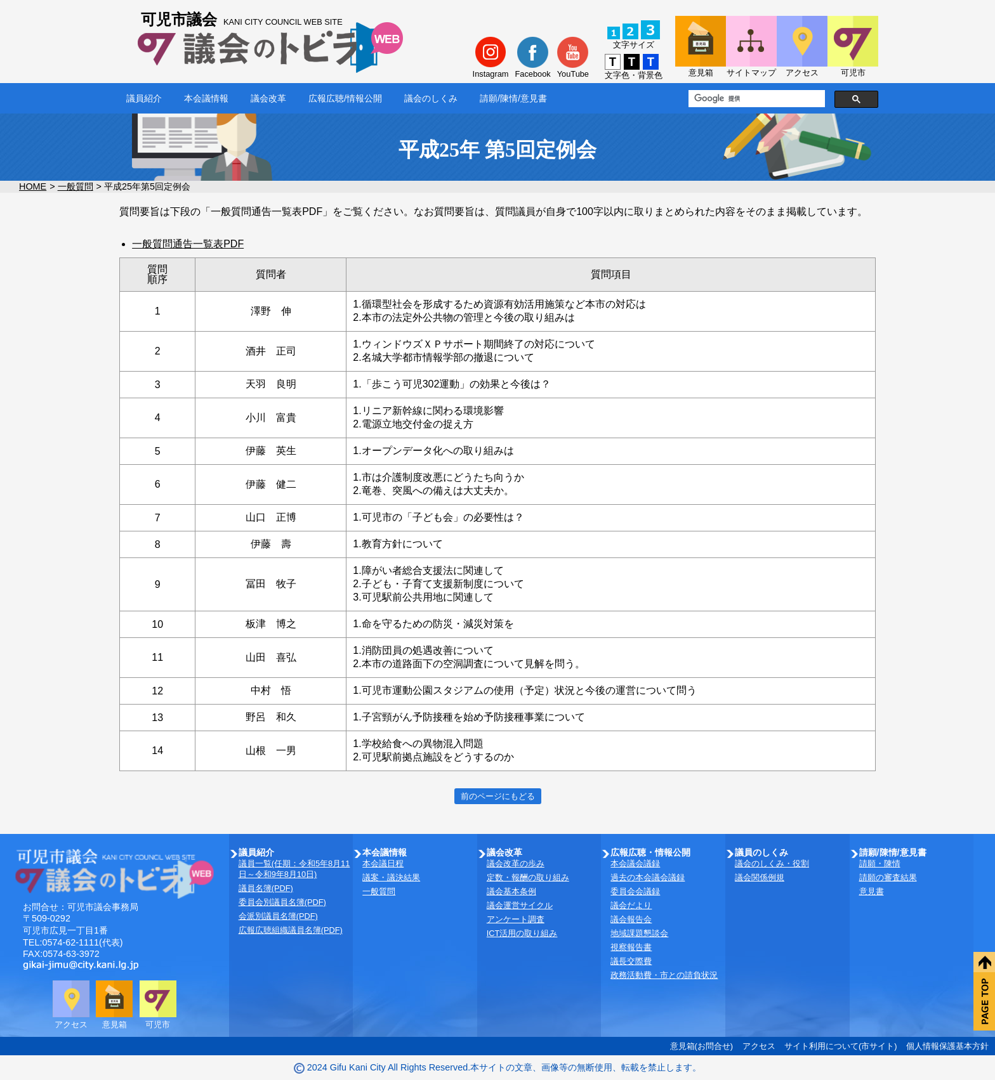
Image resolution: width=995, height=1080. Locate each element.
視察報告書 (631, 947)
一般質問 (75, 186)
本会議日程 (383, 863)
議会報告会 (631, 919)
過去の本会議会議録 (647, 877)
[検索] (755, 99)
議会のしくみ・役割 (772, 863)
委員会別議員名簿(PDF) (282, 902)
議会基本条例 (511, 891)
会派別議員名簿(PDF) (278, 916)
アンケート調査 (515, 919)
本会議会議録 (635, 863)
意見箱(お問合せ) (702, 1046)
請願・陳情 (879, 863)
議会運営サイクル (520, 905)
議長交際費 (631, 961)
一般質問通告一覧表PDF (188, 243)
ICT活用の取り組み (522, 933)
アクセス (758, 1046)
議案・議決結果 (391, 877)
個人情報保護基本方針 (947, 1046)
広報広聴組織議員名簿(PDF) (291, 930)
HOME (32, 186)
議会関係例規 (759, 877)
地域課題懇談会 (639, 933)
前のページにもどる (498, 796)
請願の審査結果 (888, 877)
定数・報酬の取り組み (528, 877)
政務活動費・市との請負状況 (664, 975)
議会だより (631, 905)
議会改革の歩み (515, 863)
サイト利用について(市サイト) (840, 1046)
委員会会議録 (635, 891)
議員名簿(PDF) (266, 888)
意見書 (871, 891)
